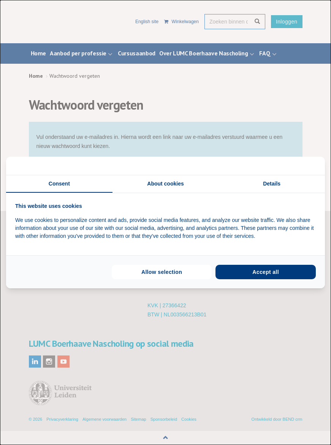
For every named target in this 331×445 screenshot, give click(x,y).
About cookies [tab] (165, 184)
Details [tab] (271, 184)
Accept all (265, 272)
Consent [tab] (59, 184)
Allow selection (161, 272)
